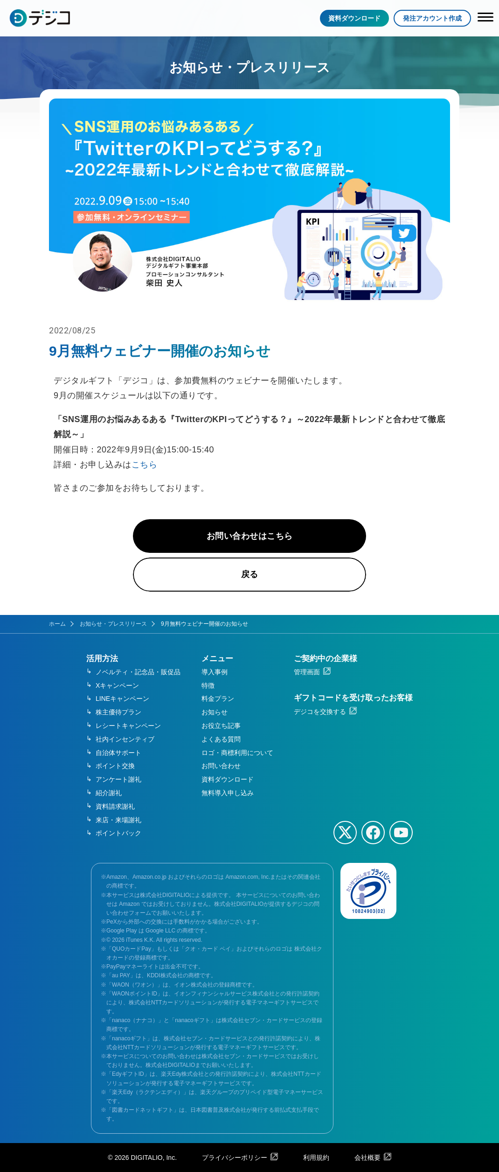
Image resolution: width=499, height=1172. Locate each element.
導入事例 (214, 672)
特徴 (208, 685)
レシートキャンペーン (128, 725)
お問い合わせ (221, 766)
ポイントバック (118, 833)
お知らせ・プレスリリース (113, 624)
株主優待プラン (118, 712)
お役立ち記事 (221, 725)
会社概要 (367, 1157)
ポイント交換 (115, 766)
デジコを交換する (320, 711)
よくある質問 (221, 739)
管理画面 (307, 672)
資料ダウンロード (354, 18)
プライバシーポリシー (234, 1157)
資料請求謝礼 (115, 806)
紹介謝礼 (109, 793)
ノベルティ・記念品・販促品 (138, 672)
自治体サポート (118, 752)
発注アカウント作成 (432, 18)
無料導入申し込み (227, 793)
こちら (145, 464)
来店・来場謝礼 (118, 820)
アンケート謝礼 (118, 779)
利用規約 (316, 1157)
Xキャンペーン (117, 685)
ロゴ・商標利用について (237, 752)
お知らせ (214, 712)
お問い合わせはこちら (250, 536)
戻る (249, 574)
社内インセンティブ (125, 739)
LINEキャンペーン (122, 698)
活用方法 (102, 658)
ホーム (57, 624)
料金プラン (217, 698)
